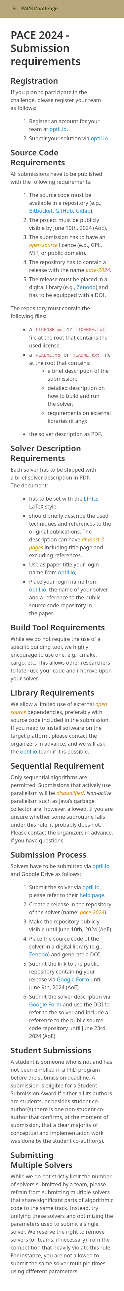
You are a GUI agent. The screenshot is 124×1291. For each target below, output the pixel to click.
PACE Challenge (34, 9)
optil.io (58, 129)
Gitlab (83, 210)
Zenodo (86, 287)
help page (92, 895)
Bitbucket (41, 210)
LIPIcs (91, 498)
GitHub (64, 210)
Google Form (73, 979)
